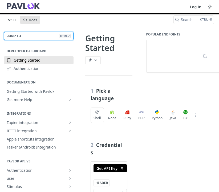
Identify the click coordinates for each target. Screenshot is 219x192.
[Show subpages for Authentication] (70, 170)
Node (112, 115)
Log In (195, 6)
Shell (97, 115)
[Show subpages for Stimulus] (70, 187)
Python (157, 115)
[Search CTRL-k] (194, 20)
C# (185, 115)
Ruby (127, 115)
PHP (141, 115)
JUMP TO (39, 36)
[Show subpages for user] (70, 178)
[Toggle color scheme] (210, 7)
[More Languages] (196, 115)
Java (173, 115)
